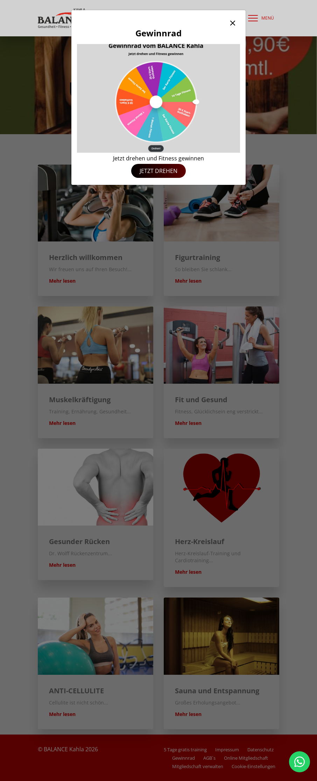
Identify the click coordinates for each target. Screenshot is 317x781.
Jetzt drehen (158, 171)
